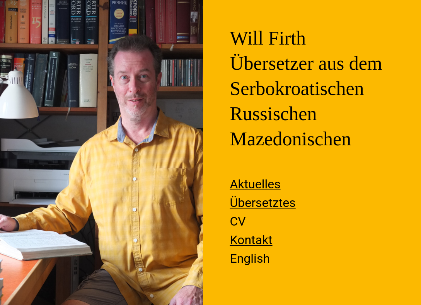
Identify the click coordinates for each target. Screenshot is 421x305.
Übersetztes (263, 202)
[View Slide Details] (101, 152)
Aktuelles (255, 184)
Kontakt (251, 240)
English (250, 258)
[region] (101, 152)
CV (238, 221)
